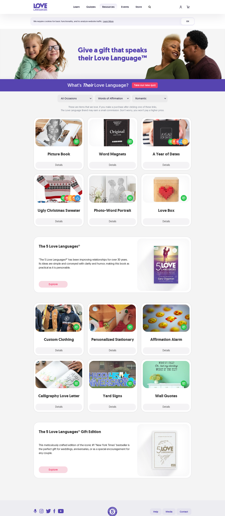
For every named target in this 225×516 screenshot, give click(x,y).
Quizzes (91, 7)
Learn (76, 7)
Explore (53, 284)
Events (125, 7)
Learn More (108, 21)
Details (59, 165)
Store (139, 7)
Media (169, 511)
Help (155, 511)
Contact (184, 511)
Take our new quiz (145, 85)
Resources (108, 7)
